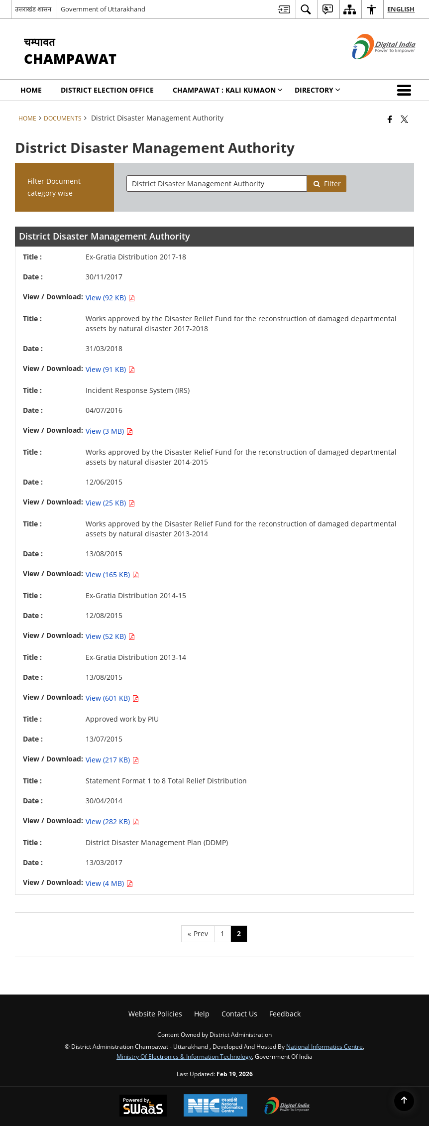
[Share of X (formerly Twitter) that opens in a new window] (404, 119)
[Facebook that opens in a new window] (390, 119)
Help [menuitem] (202, 1013)
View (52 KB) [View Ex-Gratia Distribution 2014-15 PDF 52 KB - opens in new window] (110, 636)
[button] (406, 90)
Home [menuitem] (31, 90)
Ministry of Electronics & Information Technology (184, 1056)
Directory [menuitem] (317, 90)
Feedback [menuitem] (285, 1013)
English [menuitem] (401, 8)
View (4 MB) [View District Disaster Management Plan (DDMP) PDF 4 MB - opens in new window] (109, 883)
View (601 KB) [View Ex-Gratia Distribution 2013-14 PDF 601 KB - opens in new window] (112, 698)
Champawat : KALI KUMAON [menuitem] (228, 90)
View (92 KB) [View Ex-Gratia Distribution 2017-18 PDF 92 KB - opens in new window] (110, 297)
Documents (63, 118)
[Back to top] (404, 1101)
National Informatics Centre (324, 1046)
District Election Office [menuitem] (107, 90)
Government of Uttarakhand (103, 8)
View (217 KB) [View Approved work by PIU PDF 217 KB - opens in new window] (112, 759)
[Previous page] (197, 933)
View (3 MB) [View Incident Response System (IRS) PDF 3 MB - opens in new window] (109, 431)
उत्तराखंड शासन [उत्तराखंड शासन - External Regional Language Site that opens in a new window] (33, 8)
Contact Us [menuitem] (239, 1013)
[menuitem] (284, 9)
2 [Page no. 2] (239, 933)
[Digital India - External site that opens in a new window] (371, 67)
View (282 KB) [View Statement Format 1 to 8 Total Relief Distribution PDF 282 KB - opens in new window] (112, 821)
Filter (327, 183)
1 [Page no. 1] (222, 933)
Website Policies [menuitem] (155, 1013)
